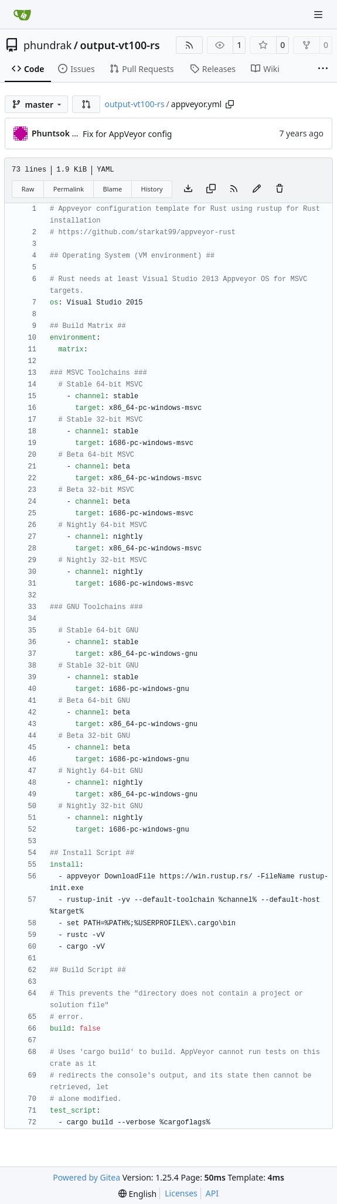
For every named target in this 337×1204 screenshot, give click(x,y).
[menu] (137, 1193)
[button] (86, 104)
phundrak (47, 45)
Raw (28, 188)
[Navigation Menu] (319, 14)
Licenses (181, 1193)
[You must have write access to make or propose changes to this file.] (279, 189)
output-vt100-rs (119, 45)
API (212, 1193)
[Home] (22, 14)
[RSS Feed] (189, 45)
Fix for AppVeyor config (127, 133)
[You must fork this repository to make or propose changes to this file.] (256, 189)
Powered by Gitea (86, 1177)
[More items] (323, 69)
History (152, 188)
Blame (112, 188)
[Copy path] (230, 104)
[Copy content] (211, 189)
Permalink (68, 188)
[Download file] (188, 189)
